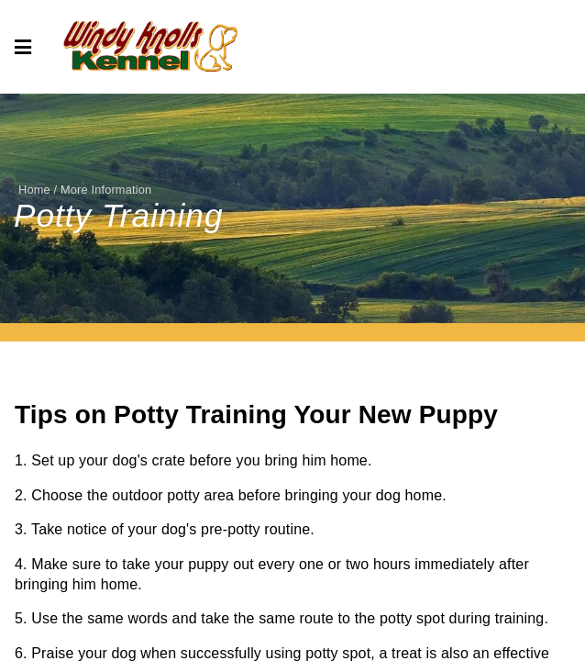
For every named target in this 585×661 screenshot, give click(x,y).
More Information (106, 189)
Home (34, 189)
